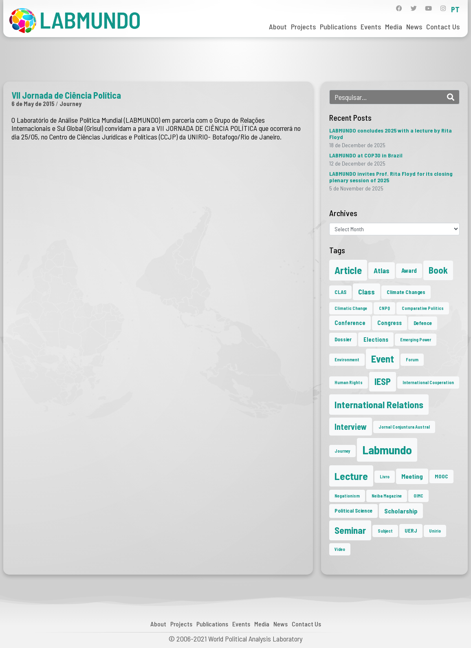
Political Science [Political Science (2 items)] (353, 510)
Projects (303, 26)
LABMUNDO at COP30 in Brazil (366, 155)
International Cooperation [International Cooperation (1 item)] (428, 382)
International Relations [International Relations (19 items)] (379, 404)
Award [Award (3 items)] (409, 270)
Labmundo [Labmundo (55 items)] (387, 449)
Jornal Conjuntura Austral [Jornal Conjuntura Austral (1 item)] (404, 426)
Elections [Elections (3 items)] (375, 339)
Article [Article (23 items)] (348, 270)
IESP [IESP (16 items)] (382, 381)
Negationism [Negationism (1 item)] (347, 495)
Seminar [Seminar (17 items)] (350, 530)
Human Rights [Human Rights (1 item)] (349, 382)
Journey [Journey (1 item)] (342, 450)
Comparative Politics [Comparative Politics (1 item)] (423, 308)
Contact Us (443, 26)
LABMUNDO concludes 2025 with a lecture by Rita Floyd (390, 133)
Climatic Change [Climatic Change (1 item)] (351, 308)
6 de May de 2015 (33, 103)
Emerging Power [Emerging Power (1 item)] (415, 339)
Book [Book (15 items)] (438, 270)
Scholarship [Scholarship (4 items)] (401, 511)
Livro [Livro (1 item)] (385, 476)
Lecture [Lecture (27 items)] (351, 476)
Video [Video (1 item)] (340, 549)
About (278, 26)
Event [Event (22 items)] (382, 359)
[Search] (450, 97)
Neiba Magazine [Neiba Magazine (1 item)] (387, 495)
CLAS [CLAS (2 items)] (340, 292)
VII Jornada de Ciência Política (66, 95)
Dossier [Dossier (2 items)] (343, 339)
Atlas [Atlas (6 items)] (382, 270)
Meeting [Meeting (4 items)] (412, 476)
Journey (70, 103)
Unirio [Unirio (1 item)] (435, 530)
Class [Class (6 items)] (366, 291)
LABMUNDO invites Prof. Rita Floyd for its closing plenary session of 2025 (391, 177)
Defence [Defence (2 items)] (423, 323)
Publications (338, 26)
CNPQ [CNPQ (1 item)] (384, 308)
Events (371, 26)
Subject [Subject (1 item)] (385, 530)
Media (393, 26)
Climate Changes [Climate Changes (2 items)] (406, 292)
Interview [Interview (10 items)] (351, 426)
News (414, 26)
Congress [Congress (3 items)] (389, 322)
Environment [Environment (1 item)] (347, 359)
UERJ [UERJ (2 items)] (411, 530)
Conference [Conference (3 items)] (350, 322)
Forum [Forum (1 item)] (412, 359)
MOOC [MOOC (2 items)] (441, 476)
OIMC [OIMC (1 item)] (418, 495)
